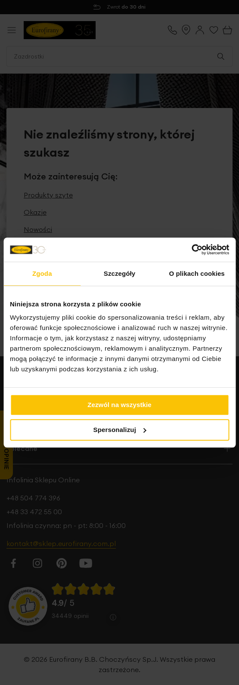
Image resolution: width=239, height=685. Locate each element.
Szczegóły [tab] (119, 273)
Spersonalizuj (120, 429)
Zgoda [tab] (42, 273)
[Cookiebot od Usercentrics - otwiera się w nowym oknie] (191, 249)
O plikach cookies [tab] (197, 273)
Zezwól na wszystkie (119, 404)
